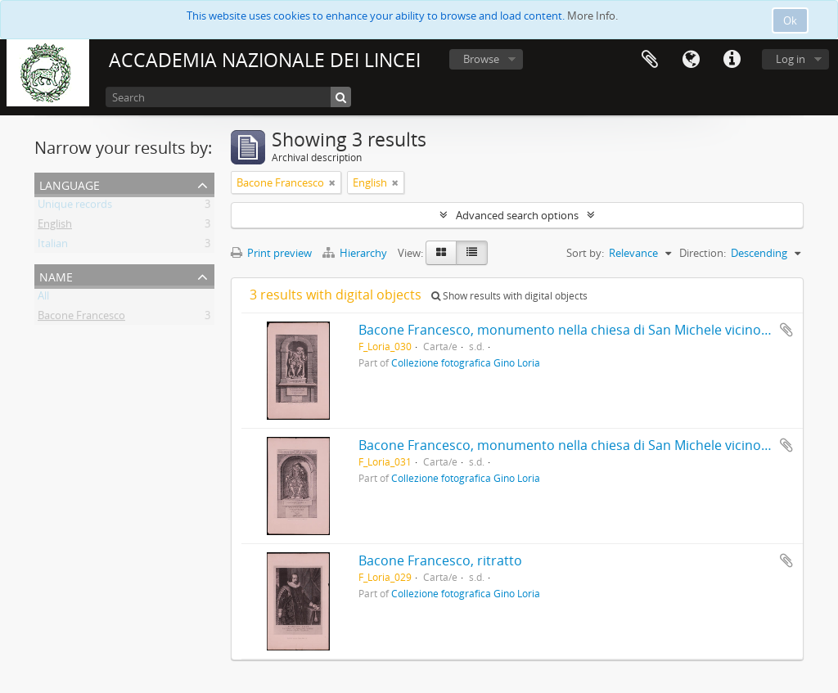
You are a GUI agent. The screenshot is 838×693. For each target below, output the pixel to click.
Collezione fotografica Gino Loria (465, 362)
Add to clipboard (786, 330)
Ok (790, 20)
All (43, 298)
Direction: (702, 252)
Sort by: (585, 252)
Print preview (271, 252)
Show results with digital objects (509, 296)
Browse (481, 59)
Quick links (731, 59)
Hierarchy (356, 252)
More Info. (592, 15)
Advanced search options (517, 215)
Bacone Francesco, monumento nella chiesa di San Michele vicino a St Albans (595, 330)
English (55, 226)
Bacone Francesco (81, 318)
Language (690, 59)
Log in (790, 59)
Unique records (75, 207)
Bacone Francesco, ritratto (440, 560)
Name (56, 275)
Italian (53, 246)
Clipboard (649, 59)
